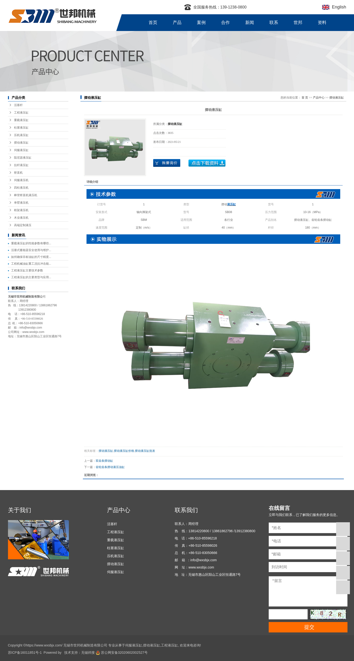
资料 (322, 22)
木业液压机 (21, 217)
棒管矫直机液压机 (25, 195)
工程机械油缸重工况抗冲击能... (31, 263)
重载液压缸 (21, 120)
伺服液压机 (21, 180)
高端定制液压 (22, 225)
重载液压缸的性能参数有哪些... (31, 243)
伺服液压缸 (21, 150)
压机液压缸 (21, 135)
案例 (201, 22)
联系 (273, 22)
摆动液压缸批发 (145, 451)
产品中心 (319, 97)
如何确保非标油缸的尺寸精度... (31, 257)
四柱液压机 (21, 187)
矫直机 (18, 172)
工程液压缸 (21, 112)
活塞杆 (18, 105)
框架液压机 (21, 210)
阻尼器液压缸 (22, 157)
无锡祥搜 (88, 652)
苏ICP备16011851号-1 (25, 652)
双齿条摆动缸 (104, 460)
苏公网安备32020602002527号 (122, 652)
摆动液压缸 (21, 142)
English (337, 7)
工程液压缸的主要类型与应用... (31, 277)
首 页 (305, 97)
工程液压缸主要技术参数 (27, 270)
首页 (153, 22)
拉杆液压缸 (21, 165)
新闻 (249, 22)
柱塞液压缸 (21, 127)
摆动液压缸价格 (124, 451)
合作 (225, 22)
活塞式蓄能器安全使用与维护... (31, 250)
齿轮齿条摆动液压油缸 (110, 467)
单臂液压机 (21, 202)
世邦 (298, 22)
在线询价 (166, 163)
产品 (177, 22)
